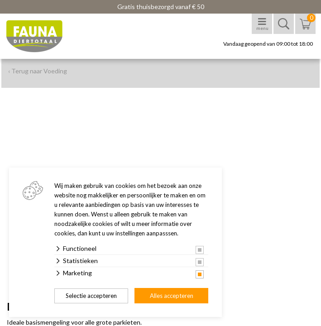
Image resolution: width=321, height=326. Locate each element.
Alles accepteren (171, 295)
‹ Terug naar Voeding (37, 71)
